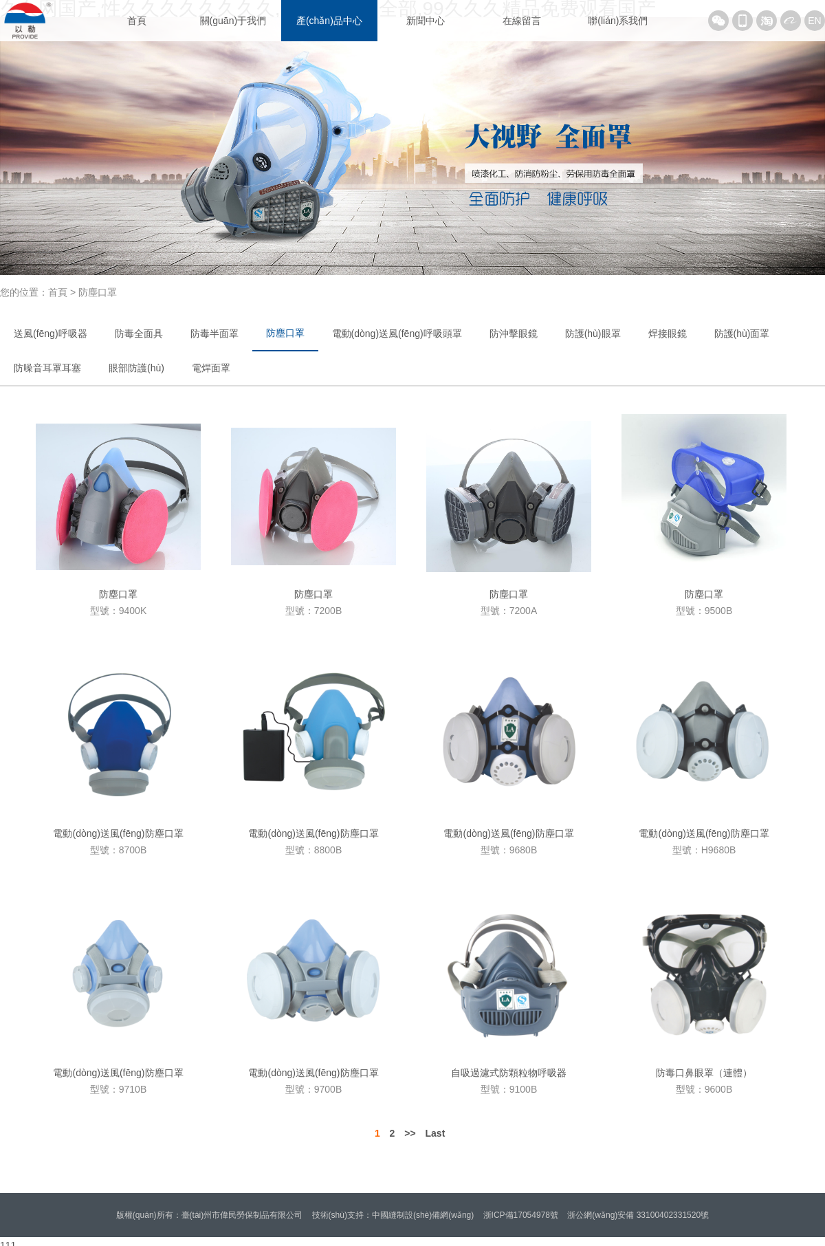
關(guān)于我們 (233, 20)
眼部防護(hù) (136, 367)
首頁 (136, 20)
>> (409, 1133)
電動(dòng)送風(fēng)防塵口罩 (118, 833)
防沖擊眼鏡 (514, 333)
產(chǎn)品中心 (329, 20)
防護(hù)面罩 (742, 333)
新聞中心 (425, 20)
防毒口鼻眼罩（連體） (704, 1072)
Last (436, 1133)
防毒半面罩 (214, 333)
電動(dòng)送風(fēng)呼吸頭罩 (397, 333)
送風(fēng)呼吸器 (50, 333)
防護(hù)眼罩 (593, 333)
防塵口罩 (285, 332)
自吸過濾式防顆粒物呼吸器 (508, 1072)
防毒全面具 (139, 333)
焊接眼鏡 (667, 333)
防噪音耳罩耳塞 (47, 367)
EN (814, 20)
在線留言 (522, 20)
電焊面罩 (211, 367)
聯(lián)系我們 (618, 20)
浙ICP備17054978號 (520, 1215)
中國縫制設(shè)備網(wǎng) (423, 1215)
